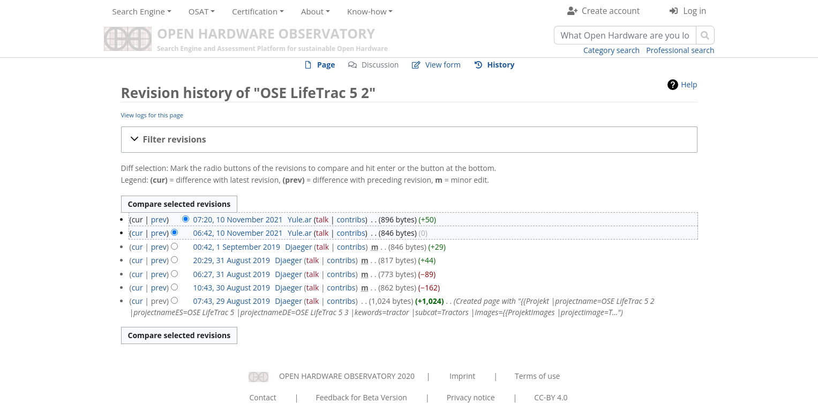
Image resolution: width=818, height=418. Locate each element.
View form (443, 64)
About (312, 11)
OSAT (199, 11)
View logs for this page (152, 115)
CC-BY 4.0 (550, 397)
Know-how (367, 11)
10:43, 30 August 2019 (232, 287)
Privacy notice (471, 397)
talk (322, 219)
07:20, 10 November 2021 (238, 219)
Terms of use (537, 376)
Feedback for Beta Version (361, 397)
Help (689, 84)
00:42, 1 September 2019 (236, 247)
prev (159, 219)
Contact (262, 397)
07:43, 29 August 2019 (232, 301)
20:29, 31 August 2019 (232, 260)
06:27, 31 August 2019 (232, 274)
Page (326, 64)
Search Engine (138, 11)
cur (137, 233)
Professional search (680, 50)
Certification (254, 11)
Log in (695, 11)
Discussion (380, 64)
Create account (611, 11)
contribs (350, 219)
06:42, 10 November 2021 (238, 233)
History (501, 64)
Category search (611, 50)
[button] (409, 139)
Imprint (462, 376)
